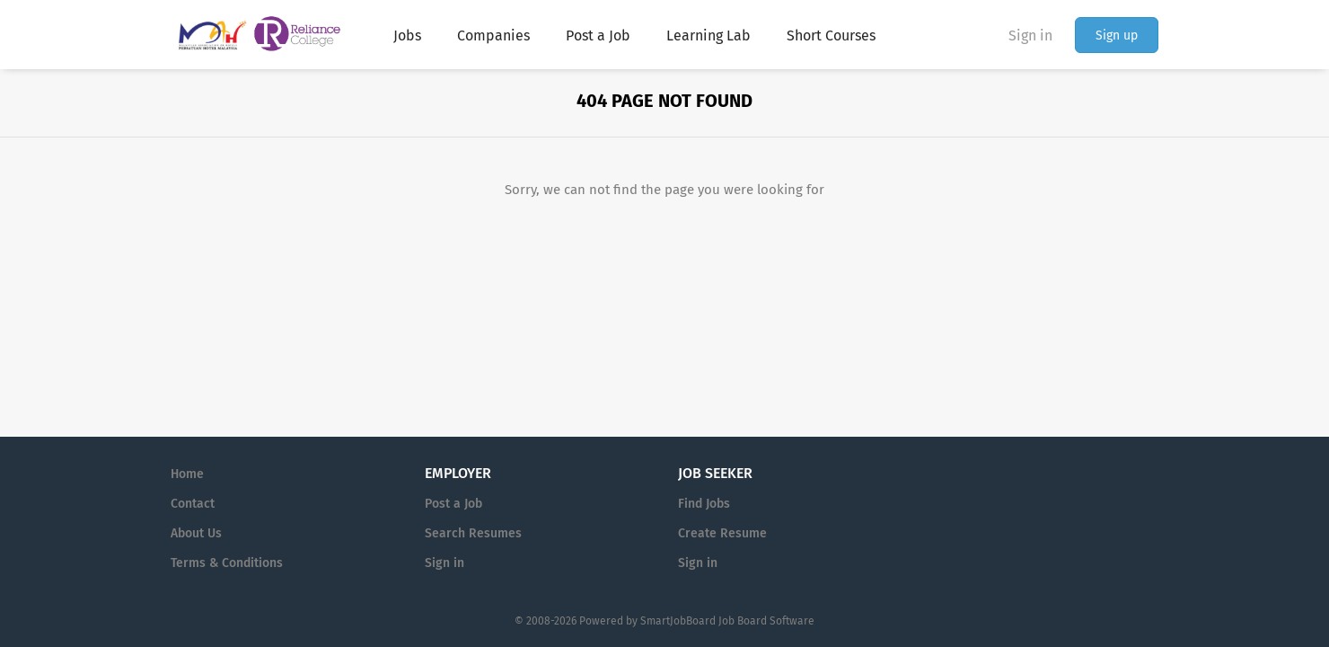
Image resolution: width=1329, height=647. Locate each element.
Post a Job (453, 503)
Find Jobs (704, 503)
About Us (196, 533)
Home (187, 474)
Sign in (1030, 35)
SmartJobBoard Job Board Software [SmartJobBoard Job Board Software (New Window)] (727, 621)
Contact (193, 503)
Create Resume (722, 533)
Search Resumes (473, 533)
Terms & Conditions (227, 563)
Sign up (1117, 35)
